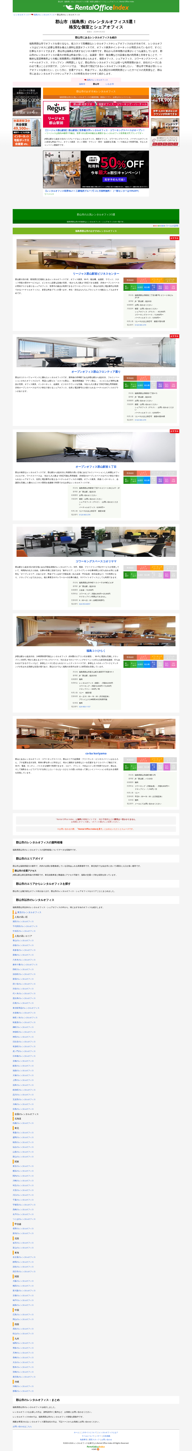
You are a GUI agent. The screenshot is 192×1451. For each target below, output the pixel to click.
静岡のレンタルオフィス (23, 1262)
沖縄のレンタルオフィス (23, 1386)
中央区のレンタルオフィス (24, 931)
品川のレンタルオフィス (23, 1094)
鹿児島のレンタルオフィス (24, 1376)
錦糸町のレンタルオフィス (24, 1089)
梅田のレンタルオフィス (23, 1285)
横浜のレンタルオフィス (23, 1171)
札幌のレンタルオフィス (23, 1123)
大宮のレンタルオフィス (23, 1190)
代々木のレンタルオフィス (24, 993)
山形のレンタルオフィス (23, 1151)
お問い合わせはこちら (22, 1426)
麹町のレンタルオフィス (23, 1027)
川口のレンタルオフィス (23, 1195)
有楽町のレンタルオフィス (24, 1046)
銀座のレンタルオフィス (23, 1065)
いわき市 (110, 84)
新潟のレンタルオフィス (23, 1233)
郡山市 (96, 84)
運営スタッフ (94, 1439)
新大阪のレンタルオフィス (24, 1290)
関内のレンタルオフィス (23, 1175)
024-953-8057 (84, 604)
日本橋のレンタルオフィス (24, 1056)
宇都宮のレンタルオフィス (24, 1204)
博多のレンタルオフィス (23, 1348)
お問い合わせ (106, 1439)
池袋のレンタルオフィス (23, 1070)
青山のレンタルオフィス (23, 940)
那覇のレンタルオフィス (23, 1391)
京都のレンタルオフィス (23, 1295)
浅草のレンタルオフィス (23, 1085)
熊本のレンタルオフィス (23, 1367)
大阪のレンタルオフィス (23, 1281)
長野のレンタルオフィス (23, 1228)
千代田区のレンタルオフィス (25, 926)
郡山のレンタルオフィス (23, 1156)
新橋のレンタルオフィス (23, 954)
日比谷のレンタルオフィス (24, 1041)
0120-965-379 (140, 325)
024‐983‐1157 (84, 706)
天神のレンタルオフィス (23, 1352)
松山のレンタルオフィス (23, 1333)
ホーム (76, 1432)
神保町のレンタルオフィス (24, 1032)
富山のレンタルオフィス (23, 1247)
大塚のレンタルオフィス (23, 1075)
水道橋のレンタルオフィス (24, 1012)
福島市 (82, 84)
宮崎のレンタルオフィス (23, 1371)
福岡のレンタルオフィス (23, 1343)
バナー (98, 1436)
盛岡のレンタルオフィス (23, 1137)
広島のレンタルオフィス (23, 1314)
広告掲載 (106, 1436)
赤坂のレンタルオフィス (23, 945)
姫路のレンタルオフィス (23, 1305)
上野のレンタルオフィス (23, 1080)
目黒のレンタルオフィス (23, 1109)
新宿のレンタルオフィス (23, 979)
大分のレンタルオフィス (23, 1362)
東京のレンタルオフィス (29, 912)
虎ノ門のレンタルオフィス (24, 1051)
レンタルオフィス (21, 14)
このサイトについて (89, 1432)
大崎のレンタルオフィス (23, 1104)
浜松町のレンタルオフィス (24, 974)
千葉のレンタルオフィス (23, 1199)
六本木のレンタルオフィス (24, 959)
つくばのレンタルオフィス (24, 1219)
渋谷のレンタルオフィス (23, 988)
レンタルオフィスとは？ (108, 1432)
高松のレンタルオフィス (23, 1328)
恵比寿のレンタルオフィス (24, 998)
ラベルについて (88, 1436)
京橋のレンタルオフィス (23, 1061)
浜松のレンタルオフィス (23, 1266)
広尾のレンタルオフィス (23, 1003)
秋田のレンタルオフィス (23, 1142)
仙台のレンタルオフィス (23, 1147)
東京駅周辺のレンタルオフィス (26, 1008)
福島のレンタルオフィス (44, 14)
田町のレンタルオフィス (23, 969)
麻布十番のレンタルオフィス (25, 964)
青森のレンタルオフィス (23, 1132)
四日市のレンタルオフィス (24, 1271)
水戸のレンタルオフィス (23, 1214)
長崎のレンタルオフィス (23, 1357)
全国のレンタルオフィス (27, 1114)
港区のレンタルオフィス (23, 921)
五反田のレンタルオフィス (24, 1099)
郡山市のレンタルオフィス (68, 14)
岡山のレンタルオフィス (23, 1319)
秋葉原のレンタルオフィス (24, 1022)
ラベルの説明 (172, 225)
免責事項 (83, 1439)
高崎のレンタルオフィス (23, 1209)
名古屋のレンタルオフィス (24, 1257)
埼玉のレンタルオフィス (23, 1185)
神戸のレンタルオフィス (23, 1300)
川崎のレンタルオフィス (23, 1180)
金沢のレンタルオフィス (23, 1242)
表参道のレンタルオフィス (24, 950)
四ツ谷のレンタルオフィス (24, 983)
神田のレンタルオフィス (23, 1036)
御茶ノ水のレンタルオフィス (25, 1017)
